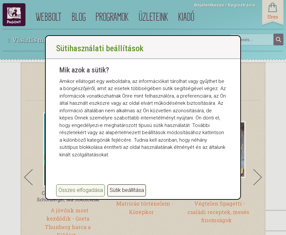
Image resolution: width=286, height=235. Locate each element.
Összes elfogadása (80, 190)
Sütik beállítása (127, 190)
